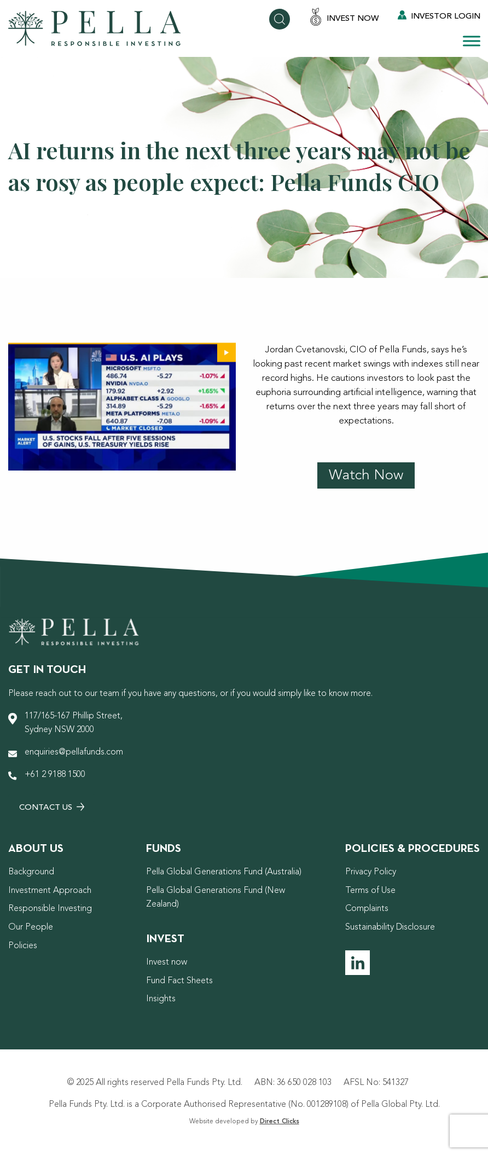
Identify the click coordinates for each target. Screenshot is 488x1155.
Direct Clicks (279, 1121)
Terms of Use (370, 890)
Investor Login (439, 15)
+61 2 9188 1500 (55, 774)
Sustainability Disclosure (390, 927)
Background (31, 872)
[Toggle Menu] (471, 41)
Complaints (366, 908)
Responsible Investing (50, 908)
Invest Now (344, 18)
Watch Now (366, 475)
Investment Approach (49, 890)
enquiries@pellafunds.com (74, 752)
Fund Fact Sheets (179, 981)
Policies (22, 946)
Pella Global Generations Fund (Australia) (223, 872)
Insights (161, 999)
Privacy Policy (370, 872)
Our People (30, 927)
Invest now (166, 962)
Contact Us (51, 807)
